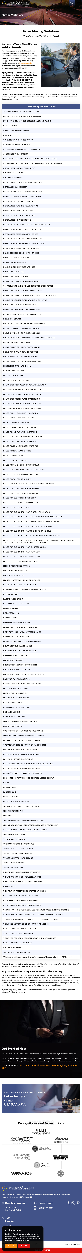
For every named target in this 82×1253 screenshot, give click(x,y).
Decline (24, 1246)
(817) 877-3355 (43, 1203)
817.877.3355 (11, 1065)
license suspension (26, 63)
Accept (11, 1246)
